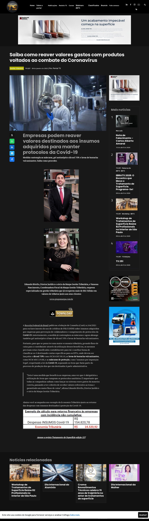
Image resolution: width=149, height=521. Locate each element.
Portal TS (57, 68)
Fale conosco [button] (114, 5)
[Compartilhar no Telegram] (12, 153)
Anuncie (104, 5)
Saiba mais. (75, 514)
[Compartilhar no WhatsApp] (12, 141)
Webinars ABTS (80, 6)
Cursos (71, 5)
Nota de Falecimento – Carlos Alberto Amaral (125, 139)
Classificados (93, 5)
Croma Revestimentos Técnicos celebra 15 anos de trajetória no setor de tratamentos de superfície (91, 491)
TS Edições (126, 256)
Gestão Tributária (16, 68)
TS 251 (118, 168)
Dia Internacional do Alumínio (57, 486)
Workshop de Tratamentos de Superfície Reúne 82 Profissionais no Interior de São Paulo (126, 225)
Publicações (52, 5)
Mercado (119, 130)
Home (32, 5)
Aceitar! (143, 514)
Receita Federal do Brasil (37, 325)
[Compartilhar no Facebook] (12, 159)
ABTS (123, 171)
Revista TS (63, 5)
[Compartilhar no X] (12, 135)
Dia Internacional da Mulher (123, 486)
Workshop (126, 213)
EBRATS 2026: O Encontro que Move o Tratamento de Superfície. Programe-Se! (125, 182)
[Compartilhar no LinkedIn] (12, 147)
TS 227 (27, 68)
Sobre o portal (39, 6)
